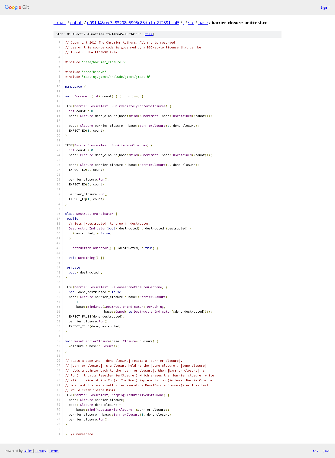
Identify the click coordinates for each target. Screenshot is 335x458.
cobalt (60, 22)
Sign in (325, 7)
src (191, 22)
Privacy (40, 450)
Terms (54, 450)
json (326, 450)
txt (315, 450)
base (203, 22)
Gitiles (28, 450)
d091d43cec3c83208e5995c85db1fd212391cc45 (133, 22)
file (149, 34)
